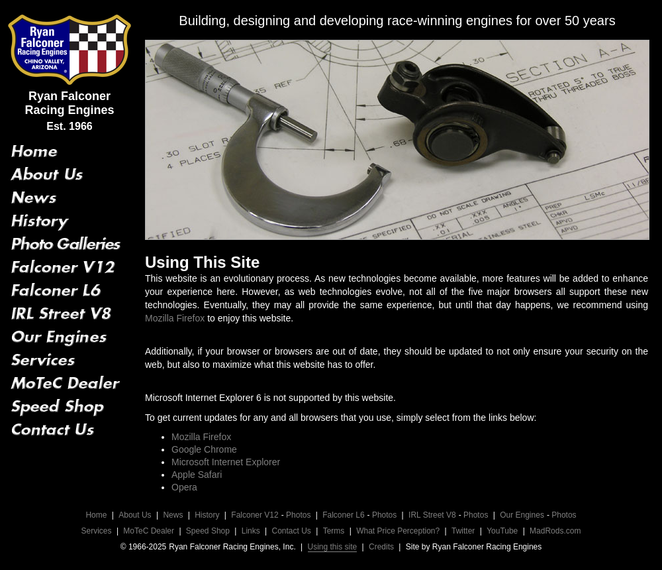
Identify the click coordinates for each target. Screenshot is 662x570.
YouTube (502, 531)
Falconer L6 (343, 515)
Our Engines (522, 515)
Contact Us (291, 531)
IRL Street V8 (432, 515)
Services (96, 531)
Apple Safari (196, 474)
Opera (184, 487)
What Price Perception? (398, 531)
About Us (134, 515)
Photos (298, 515)
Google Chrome (204, 449)
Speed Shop (208, 531)
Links (251, 531)
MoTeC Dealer (148, 531)
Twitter (463, 531)
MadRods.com (555, 531)
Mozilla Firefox (175, 318)
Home (96, 515)
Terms (334, 531)
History (207, 515)
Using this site (332, 546)
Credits (381, 546)
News (173, 515)
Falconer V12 (254, 515)
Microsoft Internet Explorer (225, 462)
